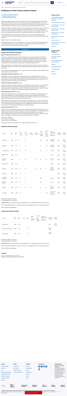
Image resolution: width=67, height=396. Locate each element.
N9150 (42, 70)
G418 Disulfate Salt (21, 94)
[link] (6, 366)
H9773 (15, 107)
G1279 (17, 91)
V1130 (12, 192)
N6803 (15, 71)
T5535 (15, 233)
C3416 (20, 74)
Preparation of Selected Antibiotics (10, 14)
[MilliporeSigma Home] (9, 2)
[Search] (52, 2)
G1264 (12, 159)
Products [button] (20, 2)
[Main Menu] (2, 2)
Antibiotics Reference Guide (8, 16)
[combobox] (36, 2)
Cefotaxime (4, 85)
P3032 (12, 182)
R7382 (12, 187)
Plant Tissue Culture (7, 7)
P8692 (12, 173)
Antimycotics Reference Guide (9, 17)
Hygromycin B (4, 109)
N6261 (18, 54)
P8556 (15, 228)
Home (2, 7)
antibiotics (8, 21)
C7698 (15, 224)
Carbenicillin (4, 76)
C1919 (12, 150)
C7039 (20, 82)
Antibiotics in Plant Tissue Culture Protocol (19, 7)
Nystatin (3, 57)
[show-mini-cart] (60, 2)
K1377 (12, 168)
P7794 (12, 178)
